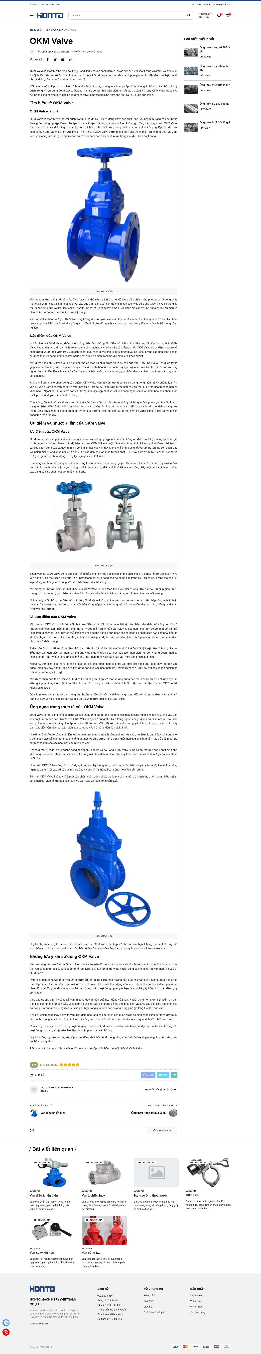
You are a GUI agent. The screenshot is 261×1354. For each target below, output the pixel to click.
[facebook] (157, 1089)
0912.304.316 (105, 1295)
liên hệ (39, 944)
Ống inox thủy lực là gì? (215, 85)
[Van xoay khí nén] (52, 1230)
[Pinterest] (168, 1089)
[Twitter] (164, 1089)
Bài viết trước (42, 1105)
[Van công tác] (104, 1230)
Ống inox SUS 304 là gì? (215, 122)
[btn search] (189, 15)
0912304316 (204, 4)
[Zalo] (6, 1322)
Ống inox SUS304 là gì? (215, 103)
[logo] (50, 15)
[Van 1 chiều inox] (104, 1172)
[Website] (161, 1089)
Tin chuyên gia (42, 1162)
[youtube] (175, 1089)
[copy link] (70, 59)
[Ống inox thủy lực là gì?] (191, 90)
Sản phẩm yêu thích (51, 4)
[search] (131, 15)
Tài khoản (34, 4)
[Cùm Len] (208, 1172)
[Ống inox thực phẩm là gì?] (191, 71)
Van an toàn (196, 1295)
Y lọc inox (195, 1301)
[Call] (6, 1332)
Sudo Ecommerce (57, 51)
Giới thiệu (149, 1301)
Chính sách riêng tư (155, 1312)
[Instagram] (171, 1089)
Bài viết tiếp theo (162, 1105)
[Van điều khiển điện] (52, 1172)
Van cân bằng (197, 1312)
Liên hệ (148, 1306)
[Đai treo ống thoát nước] (156, 1172)
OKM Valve (36, 119)
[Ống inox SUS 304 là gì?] (191, 127)
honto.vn (83, 1048)
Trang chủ (149, 1295)
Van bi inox (196, 1306)
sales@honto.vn (223, 4)
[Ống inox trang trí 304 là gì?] (191, 52)
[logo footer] (56, 1289)
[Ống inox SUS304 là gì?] (191, 108)
